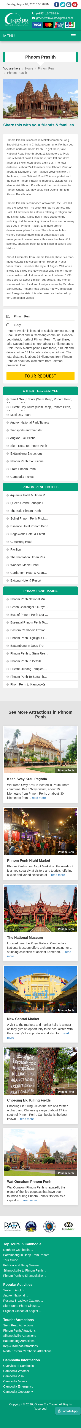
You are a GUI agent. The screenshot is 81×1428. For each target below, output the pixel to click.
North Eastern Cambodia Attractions (27, 1351)
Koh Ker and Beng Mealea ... (22, 1265)
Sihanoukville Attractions (19, 1335)
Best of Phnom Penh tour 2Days (27, 614)
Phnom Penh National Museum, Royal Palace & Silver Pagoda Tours (27, 599)
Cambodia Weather (16, 1371)
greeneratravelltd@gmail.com (52, 18)
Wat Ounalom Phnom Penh (29, 1182)
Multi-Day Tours (18, 414)
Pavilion (13, 549)
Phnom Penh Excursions (24, 461)
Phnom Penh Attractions (19, 1330)
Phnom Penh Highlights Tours (27, 638)
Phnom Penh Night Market (28, 860)
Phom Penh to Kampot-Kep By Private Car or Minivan (27, 684)
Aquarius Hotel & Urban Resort (27, 495)
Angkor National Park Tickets (27, 422)
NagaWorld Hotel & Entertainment (27, 534)
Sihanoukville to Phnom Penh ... (24, 1270)
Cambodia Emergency (18, 1386)
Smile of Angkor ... (15, 1290)
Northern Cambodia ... (18, 1250)
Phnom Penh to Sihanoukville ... (24, 1275)
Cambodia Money (15, 1381)
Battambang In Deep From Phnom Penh (27, 645)
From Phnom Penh (21, 469)
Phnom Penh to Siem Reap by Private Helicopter (27, 653)
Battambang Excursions (24, 453)
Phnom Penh (46, 68)
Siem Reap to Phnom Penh (26, 445)
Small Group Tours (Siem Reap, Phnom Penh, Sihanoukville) (39, 401)
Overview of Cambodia (18, 1366)
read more (39, 798)
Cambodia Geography (18, 1391)
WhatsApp (68, 1411)
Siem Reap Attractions (18, 1325)
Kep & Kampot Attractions (20, 1346)
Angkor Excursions (20, 438)
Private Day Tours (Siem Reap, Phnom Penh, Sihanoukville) (38, 409)
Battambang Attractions (19, 1341)
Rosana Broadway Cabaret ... (23, 1300)
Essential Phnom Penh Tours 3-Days (27, 622)
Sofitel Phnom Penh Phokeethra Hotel (27, 518)
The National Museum (25, 937)
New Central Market (23, 1019)
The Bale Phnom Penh (23, 510)
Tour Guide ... (12, 1260)
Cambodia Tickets (20, 476)
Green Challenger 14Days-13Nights (27, 607)
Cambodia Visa (13, 1376)
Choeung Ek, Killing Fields (29, 1100)
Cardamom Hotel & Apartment (27, 572)
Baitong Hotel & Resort (23, 580)
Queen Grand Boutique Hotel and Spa (27, 503)
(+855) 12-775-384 (46, 13)
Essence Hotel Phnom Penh (27, 526)
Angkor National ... (15, 1295)
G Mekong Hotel (19, 541)
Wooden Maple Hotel (22, 565)
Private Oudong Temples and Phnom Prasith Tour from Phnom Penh (27, 669)
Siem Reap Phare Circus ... (21, 1305)
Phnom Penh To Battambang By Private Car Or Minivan (27, 676)
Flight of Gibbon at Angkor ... (22, 1311)
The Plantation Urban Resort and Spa (27, 557)
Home (29, 68)
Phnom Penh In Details (23, 661)
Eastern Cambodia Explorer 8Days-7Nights (27, 630)
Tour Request (40, 376)
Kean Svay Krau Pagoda (27, 779)
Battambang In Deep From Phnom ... (28, 1255)
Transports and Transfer (24, 430)
